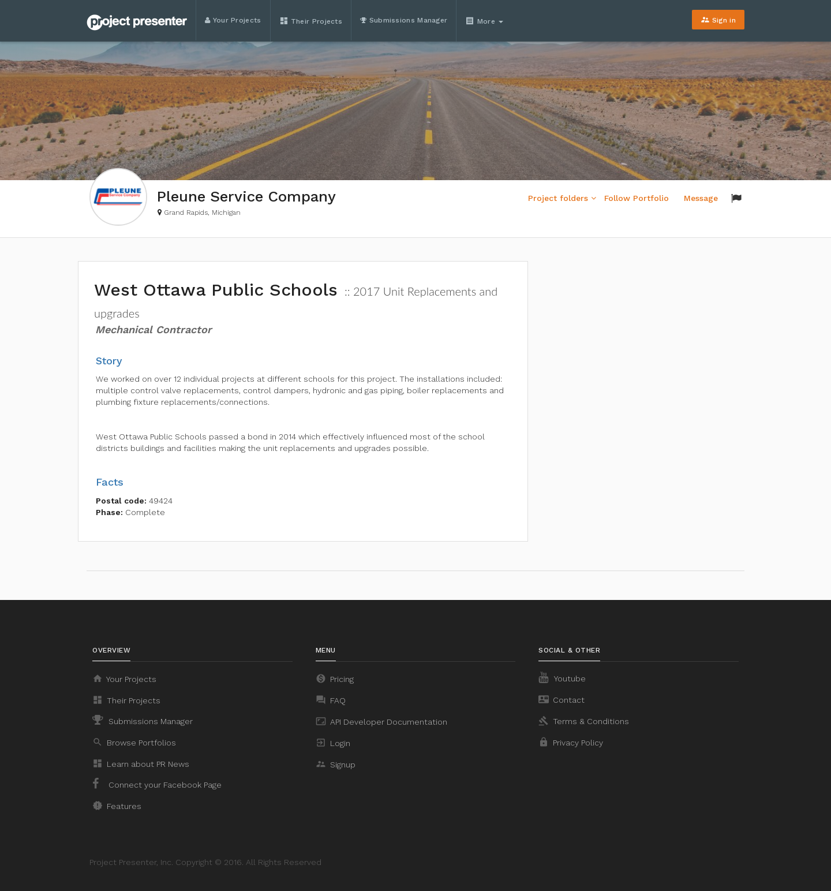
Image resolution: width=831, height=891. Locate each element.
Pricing (335, 678)
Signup (335, 764)
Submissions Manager (403, 20)
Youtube (562, 677)
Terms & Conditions (583, 720)
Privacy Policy (570, 742)
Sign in (718, 19)
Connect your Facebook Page (157, 783)
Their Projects (311, 20)
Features (116, 805)
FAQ (331, 700)
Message (701, 198)
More (485, 20)
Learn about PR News (140, 763)
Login (333, 742)
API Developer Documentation (381, 721)
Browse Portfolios (134, 742)
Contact (561, 699)
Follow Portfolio (636, 198)
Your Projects (233, 20)
